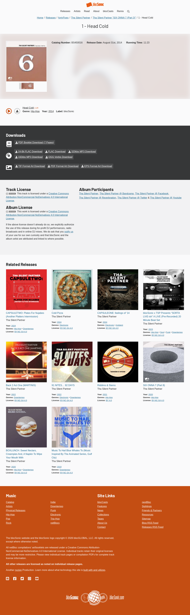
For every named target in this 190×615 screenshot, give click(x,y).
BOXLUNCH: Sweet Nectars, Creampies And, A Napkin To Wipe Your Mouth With (24, 453)
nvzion (18, 569)
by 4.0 (109, 400)
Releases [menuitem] (65, 11)
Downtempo (56, 505)
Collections (103, 514)
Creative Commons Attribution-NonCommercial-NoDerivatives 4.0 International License (37, 196)
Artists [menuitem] (77, 11)
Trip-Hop (55, 518)
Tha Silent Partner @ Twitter (132, 197)
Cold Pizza (57, 312)
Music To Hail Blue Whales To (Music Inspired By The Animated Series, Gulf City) (72, 453)
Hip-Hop (10, 514)
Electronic (55, 514)
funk (168, 331)
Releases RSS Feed (152, 526)
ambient (119, 324)
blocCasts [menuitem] (108, 11)
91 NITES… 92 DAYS (63, 384)
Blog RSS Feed (150, 522)
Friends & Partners (152, 509)
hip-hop (35, 111)
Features (102, 505)
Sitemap (146, 518)
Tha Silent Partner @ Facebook (151, 193)
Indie (53, 501)
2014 (51, 111)
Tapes (100, 518)
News (100, 509)
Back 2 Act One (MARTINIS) (21, 384)
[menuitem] (128, 11)
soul (162, 331)
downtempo (28, 328)
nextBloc (146, 501)
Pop (8, 518)
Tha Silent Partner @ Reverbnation (97, 197)
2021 (105, 394)
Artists (9, 505)
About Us (102, 522)
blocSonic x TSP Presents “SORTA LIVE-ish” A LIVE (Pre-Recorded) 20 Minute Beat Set (162, 316)
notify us (68, 231)
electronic (64, 324)
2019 (59, 466)
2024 (13, 325)
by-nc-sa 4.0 (21, 331)
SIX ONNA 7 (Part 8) (154, 384)
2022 (13, 394)
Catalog (10, 501)
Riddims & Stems (106, 384)
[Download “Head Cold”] (17, 111)
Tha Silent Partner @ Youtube (166, 197)
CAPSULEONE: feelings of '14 (113, 312)
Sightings (147, 505)
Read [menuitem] (87, 11)
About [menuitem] (96, 11)
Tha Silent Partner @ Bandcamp (117, 193)
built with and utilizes (94, 569)
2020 (150, 394)
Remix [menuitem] (120, 11)
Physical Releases (15, 509)
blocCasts (102, 501)
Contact (101, 526)
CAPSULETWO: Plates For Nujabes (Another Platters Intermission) (25, 314)
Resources (147, 514)
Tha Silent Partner (88, 193)
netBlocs (55, 522)
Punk (53, 509)
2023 (150, 328)
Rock (8, 522)
